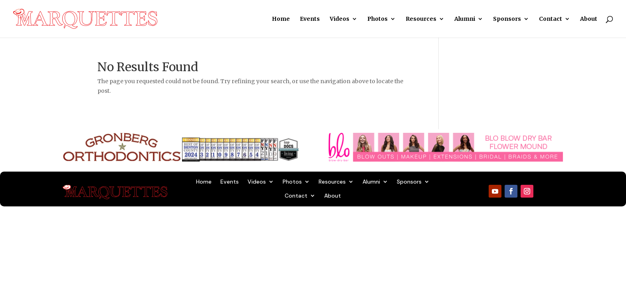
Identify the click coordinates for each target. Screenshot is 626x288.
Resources (421, 19)
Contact (550, 19)
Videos (339, 19)
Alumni (464, 19)
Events (310, 19)
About (588, 19)
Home (281, 19)
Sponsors (507, 19)
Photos (377, 19)
